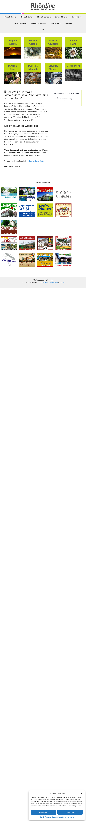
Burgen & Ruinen (61, 17)
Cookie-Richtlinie (45, 817)
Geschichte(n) (77, 17)
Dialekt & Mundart (20, 23)
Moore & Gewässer (44, 17)
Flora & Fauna (55, 23)
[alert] (67, 99)
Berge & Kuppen (10, 17)
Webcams (68, 23)
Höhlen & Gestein (26, 17)
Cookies (62, 282)
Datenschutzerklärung (59, 817)
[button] (82, 793)
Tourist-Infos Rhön (36, 161)
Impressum (70, 817)
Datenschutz (53, 282)
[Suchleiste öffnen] (43, 30)
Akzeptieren (43, 812)
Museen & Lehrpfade (38, 23)
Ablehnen (70, 812)
